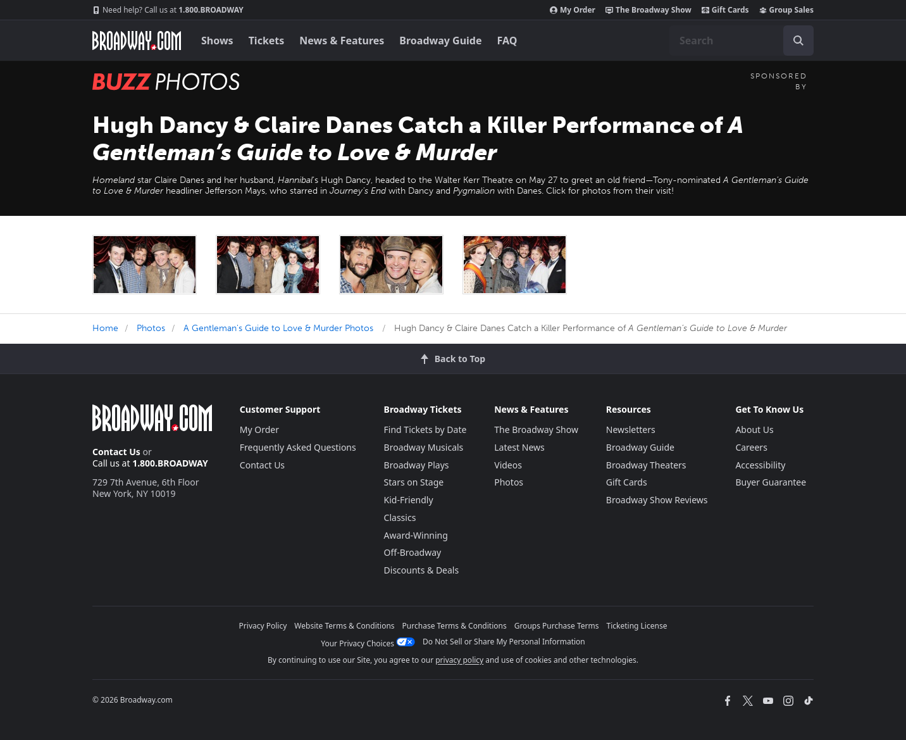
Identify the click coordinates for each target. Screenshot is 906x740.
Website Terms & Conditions (344, 625)
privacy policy (459, 660)
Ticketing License (637, 625)
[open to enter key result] (798, 40)
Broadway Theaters (646, 465)
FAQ (507, 40)
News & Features (341, 40)
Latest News (519, 447)
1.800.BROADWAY (168, 10)
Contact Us (116, 452)
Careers (751, 447)
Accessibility (760, 465)
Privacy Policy (263, 625)
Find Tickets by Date (425, 429)
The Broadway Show (648, 10)
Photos (151, 328)
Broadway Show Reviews (657, 500)
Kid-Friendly (408, 500)
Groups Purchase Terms (556, 625)
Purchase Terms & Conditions (454, 625)
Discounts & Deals (421, 570)
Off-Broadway (413, 552)
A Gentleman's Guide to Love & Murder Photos (278, 328)
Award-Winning (416, 535)
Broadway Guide (440, 40)
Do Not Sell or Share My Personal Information (504, 641)
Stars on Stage (414, 482)
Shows (217, 40)
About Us (754, 429)
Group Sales (786, 10)
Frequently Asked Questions (298, 447)
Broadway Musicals (424, 447)
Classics (400, 517)
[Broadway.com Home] (136, 40)
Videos (508, 465)
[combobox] (741, 40)
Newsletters (630, 429)
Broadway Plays (416, 465)
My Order (572, 10)
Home (105, 328)
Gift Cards (725, 10)
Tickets (267, 40)
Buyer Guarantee (770, 482)
